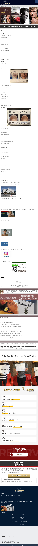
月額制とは (13, 518)
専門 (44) (5, 347)
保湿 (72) (12, 343)
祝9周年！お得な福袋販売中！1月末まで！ (9, 320)
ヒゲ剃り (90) (21, 343)
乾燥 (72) (27, 346)
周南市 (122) (16, 346)
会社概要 (21, 518)
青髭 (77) (8, 346)
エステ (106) (20, 346)
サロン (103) (24, 346)
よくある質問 (22, 514)
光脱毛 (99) (5, 346)
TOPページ (13, 514)
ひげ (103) (11, 347)
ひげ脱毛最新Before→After (6, 317)
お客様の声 (22, 517)
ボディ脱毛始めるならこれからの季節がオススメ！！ (20, 285)
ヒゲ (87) (8, 347)
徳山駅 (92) (30, 343)
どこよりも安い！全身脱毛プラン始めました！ (10, 329)
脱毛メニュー (14, 517)
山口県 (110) (12, 346)
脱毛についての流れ (15, 521)
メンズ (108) (34, 346)
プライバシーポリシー (23, 520)
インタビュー (14, 522)
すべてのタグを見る (19, 348)
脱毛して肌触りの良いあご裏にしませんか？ (10, 333)
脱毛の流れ (13, 520)
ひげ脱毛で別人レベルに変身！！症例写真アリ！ (11, 324)
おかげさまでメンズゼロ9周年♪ (20, 286)
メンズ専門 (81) (16, 343)
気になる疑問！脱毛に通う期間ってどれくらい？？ (11, 338)
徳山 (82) (2, 346)
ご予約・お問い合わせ (23, 521)
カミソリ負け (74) (7, 343)
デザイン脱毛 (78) (25, 343)
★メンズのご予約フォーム (5, 220)
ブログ (21, 522)
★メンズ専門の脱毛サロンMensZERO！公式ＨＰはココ (9, 209)
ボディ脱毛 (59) (3, 343)
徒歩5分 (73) (34, 343)
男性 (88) (30, 346)
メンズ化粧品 (22, 524)
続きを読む (13, 292)
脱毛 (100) (2, 347)
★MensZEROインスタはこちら (5, 249)
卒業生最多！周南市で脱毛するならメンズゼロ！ (11, 331)
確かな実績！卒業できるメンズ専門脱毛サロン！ (11, 335)
